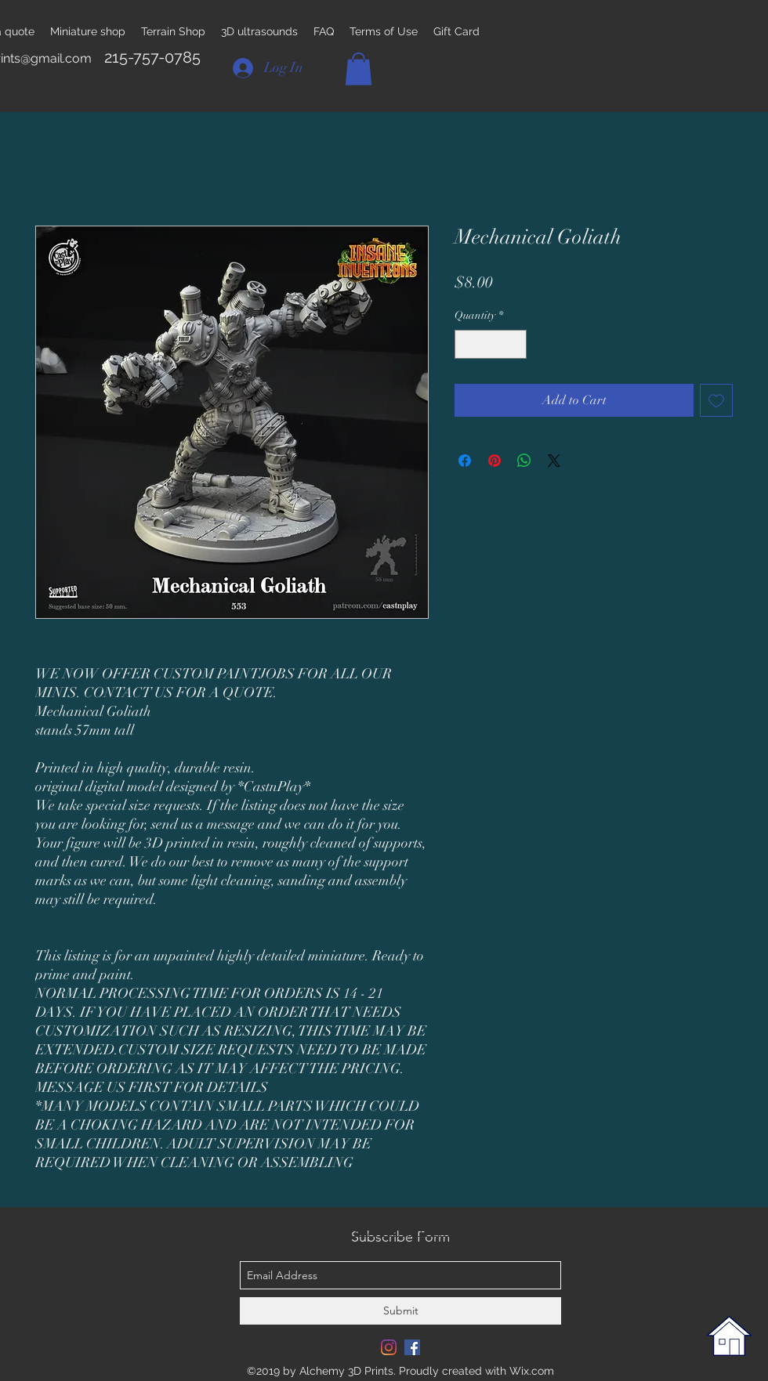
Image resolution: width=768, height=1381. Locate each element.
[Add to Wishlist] (716, 400)
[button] (358, 68)
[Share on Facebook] (464, 460)
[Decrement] (466, 344)
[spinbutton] (490, 344)
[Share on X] (554, 460)
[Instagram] (389, 1347)
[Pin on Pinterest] (494, 460)
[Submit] (400, 1311)
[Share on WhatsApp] (524, 460)
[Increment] (514, 344)
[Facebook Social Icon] (412, 1347)
